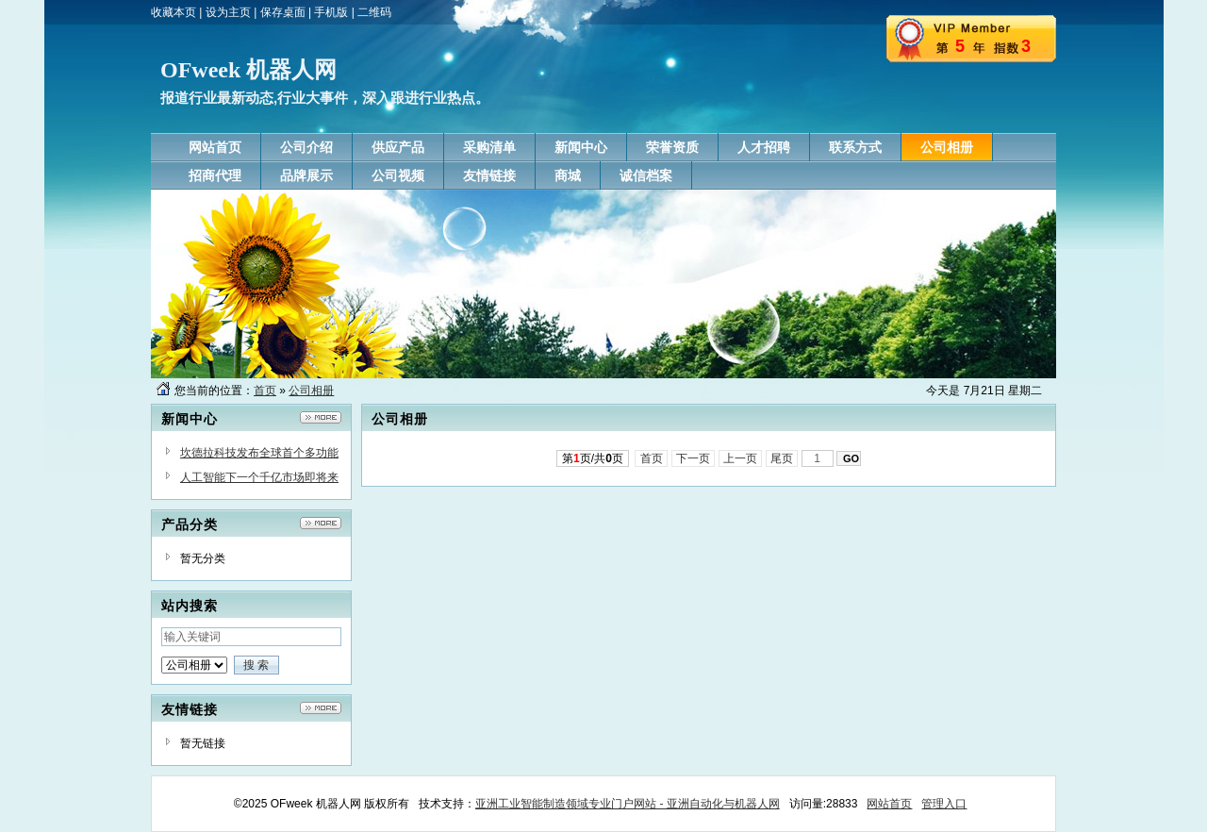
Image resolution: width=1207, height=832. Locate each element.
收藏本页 (173, 12)
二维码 (374, 12)
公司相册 (311, 390)
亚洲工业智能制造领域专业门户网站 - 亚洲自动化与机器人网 (627, 803)
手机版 (331, 12)
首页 (265, 390)
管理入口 (944, 803)
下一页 (693, 458)
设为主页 (228, 12)
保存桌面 (283, 12)
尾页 (782, 458)
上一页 (740, 458)
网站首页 (889, 803)
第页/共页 (592, 458)
